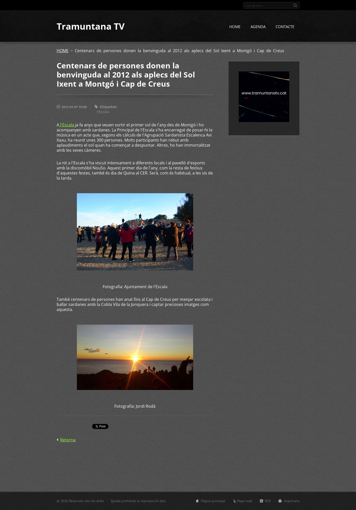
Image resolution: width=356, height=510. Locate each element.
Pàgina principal (213, 501)
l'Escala (103, 112)
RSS (268, 501)
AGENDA (258, 27)
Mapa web (244, 501)
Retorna (68, 440)
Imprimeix (291, 501)
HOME (234, 27)
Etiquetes (108, 107)
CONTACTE (285, 27)
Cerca (295, 5)
